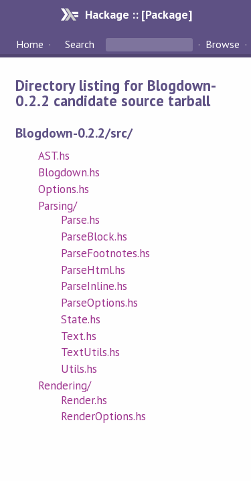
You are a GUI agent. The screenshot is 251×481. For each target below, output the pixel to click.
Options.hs (63, 189)
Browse (222, 44)
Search (79, 44)
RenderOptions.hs (103, 416)
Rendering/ (64, 385)
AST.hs (54, 155)
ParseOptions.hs (99, 302)
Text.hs (78, 336)
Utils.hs (79, 368)
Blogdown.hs (69, 172)
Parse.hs (80, 219)
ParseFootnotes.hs (105, 253)
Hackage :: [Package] (138, 14)
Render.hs (84, 400)
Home (30, 44)
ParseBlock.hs (94, 236)
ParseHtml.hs (93, 270)
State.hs (80, 319)
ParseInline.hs (94, 286)
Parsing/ (57, 205)
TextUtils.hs (90, 352)
